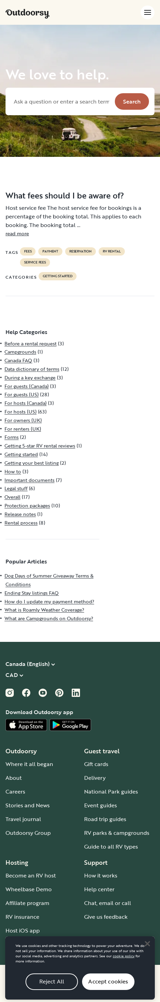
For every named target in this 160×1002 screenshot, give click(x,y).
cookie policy (123, 965)
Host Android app (28, 944)
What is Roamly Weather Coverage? (44, 609)
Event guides (100, 805)
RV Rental (112, 251)
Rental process (21, 522)
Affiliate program (27, 903)
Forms (11, 437)
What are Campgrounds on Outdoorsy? (48, 618)
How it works (100, 875)
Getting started (57, 276)
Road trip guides (105, 819)
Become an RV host (31, 875)
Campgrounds (20, 351)
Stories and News (28, 805)
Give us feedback (106, 917)
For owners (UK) (23, 420)
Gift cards (96, 764)
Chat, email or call (107, 903)
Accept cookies (108, 990)
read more (17, 233)
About (14, 778)
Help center (99, 889)
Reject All (51, 990)
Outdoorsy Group (28, 833)
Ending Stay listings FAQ (31, 592)
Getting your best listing (31, 462)
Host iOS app (23, 930)
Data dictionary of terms (31, 369)
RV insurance (22, 917)
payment (50, 251)
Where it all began (29, 764)
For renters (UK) (22, 428)
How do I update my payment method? (49, 601)
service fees (35, 262)
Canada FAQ (18, 360)
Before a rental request (30, 343)
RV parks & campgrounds (116, 833)
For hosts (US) (20, 411)
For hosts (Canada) (25, 403)
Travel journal (23, 819)
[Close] (147, 952)
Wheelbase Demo (29, 889)
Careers (15, 791)
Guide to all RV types (111, 846)
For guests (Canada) (26, 386)
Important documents (29, 480)
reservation (80, 251)
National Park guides (111, 791)
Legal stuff (16, 488)
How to (12, 471)
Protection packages (27, 505)
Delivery (95, 778)
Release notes (20, 514)
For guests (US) (21, 394)
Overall (12, 496)
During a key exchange (30, 377)
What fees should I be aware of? (65, 195)
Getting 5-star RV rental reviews (39, 445)
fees (27, 251)
